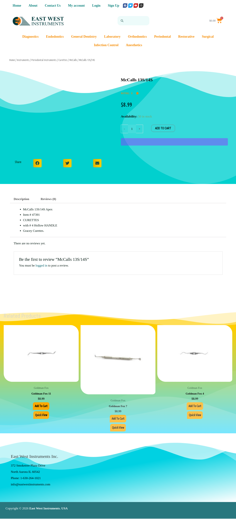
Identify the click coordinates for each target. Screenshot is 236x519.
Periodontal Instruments (44, 60)
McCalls (73, 60)
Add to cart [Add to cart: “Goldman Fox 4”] (195, 406)
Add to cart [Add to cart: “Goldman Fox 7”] (118, 418)
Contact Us (53, 5)
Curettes (62, 60)
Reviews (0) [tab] (48, 199)
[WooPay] (174, 142)
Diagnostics (30, 36)
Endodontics (55, 36)
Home (17, 5)
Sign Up (113, 5)
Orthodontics (137, 36)
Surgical (208, 36)
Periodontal (162, 36)
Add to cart (163, 128)
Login (96, 5)
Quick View (41, 415)
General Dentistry (84, 36)
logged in (41, 265)
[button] (37, 163)
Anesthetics (134, 45)
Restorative (186, 36)
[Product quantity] (132, 129)
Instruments (23, 60)
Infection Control (106, 45)
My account (76, 5)
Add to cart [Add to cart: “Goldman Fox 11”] (41, 406)
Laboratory (112, 36)
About (32, 5)
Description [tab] (21, 199)
